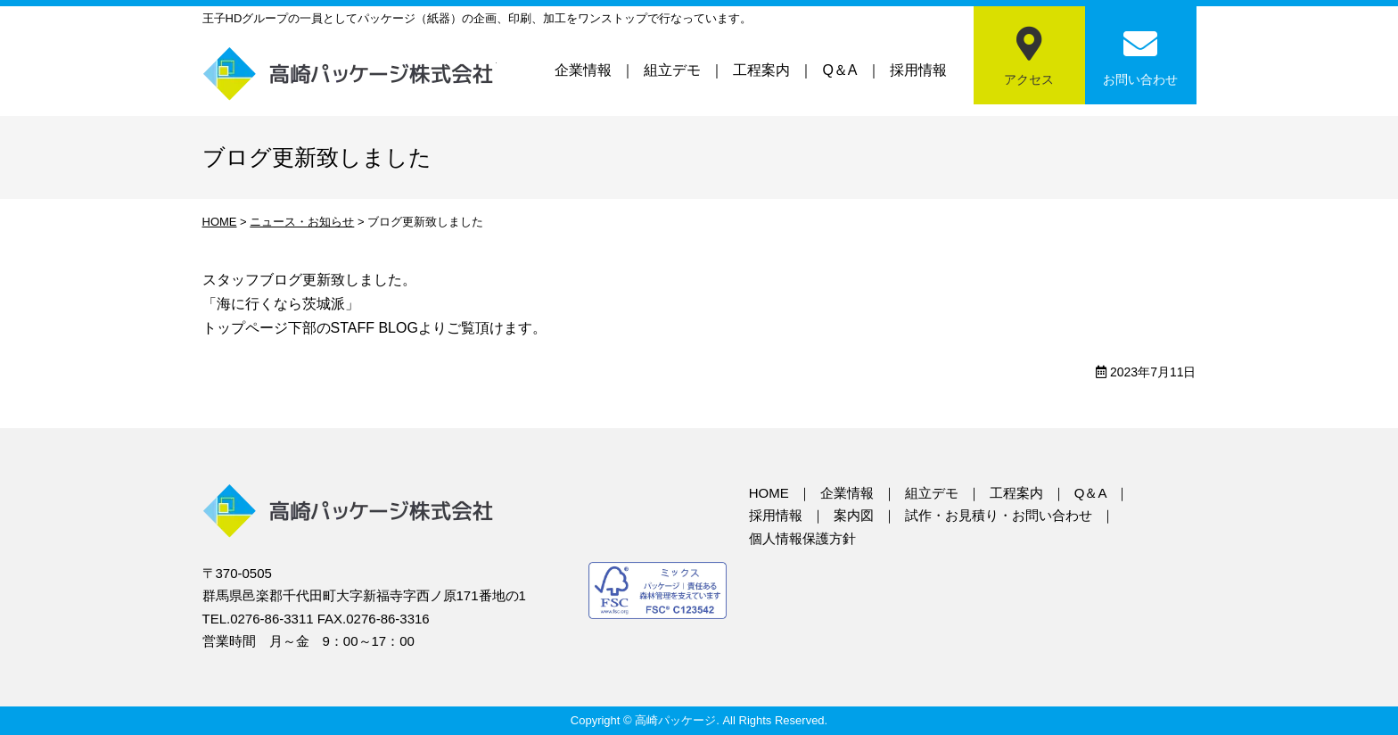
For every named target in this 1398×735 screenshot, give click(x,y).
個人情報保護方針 (802, 538)
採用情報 (918, 70)
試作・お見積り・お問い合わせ (998, 515)
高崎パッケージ (349, 74)
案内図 (854, 515)
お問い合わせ (1140, 79)
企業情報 (583, 70)
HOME (769, 492)
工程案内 (761, 70)
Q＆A (839, 70)
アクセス (1029, 79)
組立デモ (672, 70)
